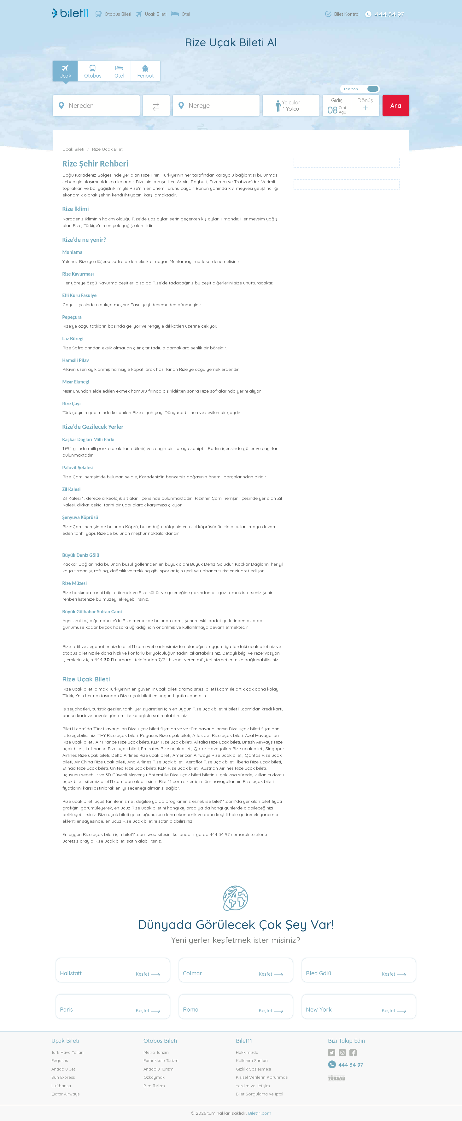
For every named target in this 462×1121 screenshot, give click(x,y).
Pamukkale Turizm (160, 1060)
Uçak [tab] (65, 76)
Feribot (145, 76)
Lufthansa (61, 1085)
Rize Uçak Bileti (108, 149)
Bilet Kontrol (342, 14)
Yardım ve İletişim (253, 1085)
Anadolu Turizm (158, 1068)
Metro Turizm (156, 1052)
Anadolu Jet (63, 1068)
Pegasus (59, 1060)
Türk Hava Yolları (67, 1052)
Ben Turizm (154, 1085)
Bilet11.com (259, 1113)
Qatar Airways (65, 1093)
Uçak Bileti (151, 14)
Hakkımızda (247, 1052)
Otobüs (93, 76)
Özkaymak (154, 1077)
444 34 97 (384, 13)
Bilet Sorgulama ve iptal (259, 1093)
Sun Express (63, 1077)
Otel (180, 14)
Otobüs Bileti (113, 14)
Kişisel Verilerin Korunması (262, 1077)
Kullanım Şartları (252, 1060)
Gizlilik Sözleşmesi (253, 1068)
